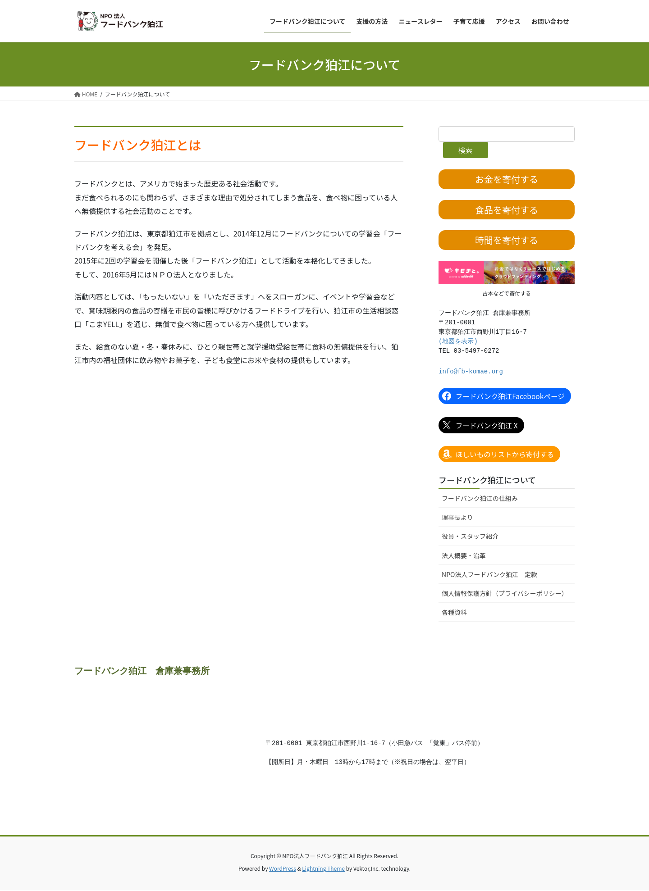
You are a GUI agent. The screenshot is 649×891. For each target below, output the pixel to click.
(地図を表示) (458, 341)
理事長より (457, 518)
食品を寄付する (506, 209)
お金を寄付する (506, 179)
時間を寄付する (506, 240)
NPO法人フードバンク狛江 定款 (489, 574)
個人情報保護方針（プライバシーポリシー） (505, 593)
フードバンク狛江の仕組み (480, 499)
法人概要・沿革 (464, 555)
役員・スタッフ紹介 (470, 536)
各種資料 (454, 612)
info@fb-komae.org (471, 372)
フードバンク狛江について (487, 480)
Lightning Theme (323, 869)
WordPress (282, 869)
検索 (465, 150)
